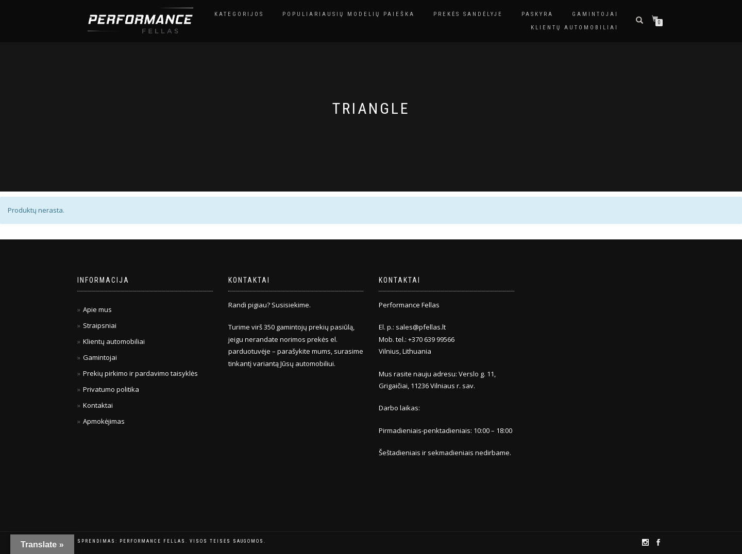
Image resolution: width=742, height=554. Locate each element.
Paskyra (537, 14)
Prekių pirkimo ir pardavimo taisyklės (140, 373)
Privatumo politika (111, 389)
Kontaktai (98, 405)
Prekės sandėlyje (468, 14)
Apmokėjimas (104, 421)
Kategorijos (239, 14)
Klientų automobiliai (574, 27)
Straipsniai (99, 325)
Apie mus (97, 309)
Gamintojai (595, 14)
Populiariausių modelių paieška (348, 14)
